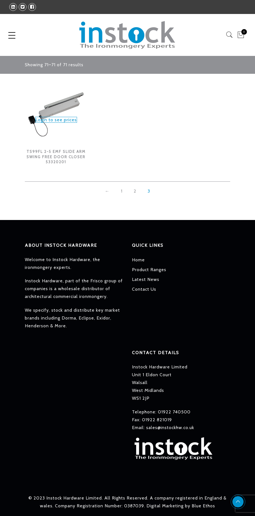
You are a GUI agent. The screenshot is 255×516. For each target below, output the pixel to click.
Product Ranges (149, 269)
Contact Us (144, 289)
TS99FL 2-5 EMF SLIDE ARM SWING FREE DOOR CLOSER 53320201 (56, 156)
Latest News (145, 279)
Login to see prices (56, 119)
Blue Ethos (203, 505)
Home (138, 259)
